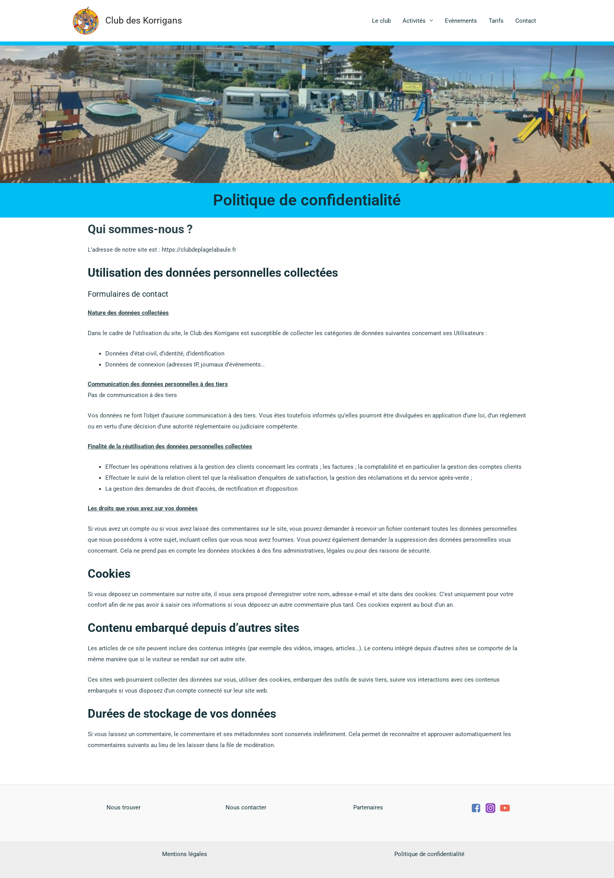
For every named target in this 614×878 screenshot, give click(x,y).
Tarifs (496, 20)
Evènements (461, 20)
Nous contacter (246, 807)
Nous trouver (124, 807)
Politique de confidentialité (429, 854)
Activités (414, 20)
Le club (381, 20)
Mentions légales (184, 854)
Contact (525, 20)
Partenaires (368, 807)
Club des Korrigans (143, 20)
